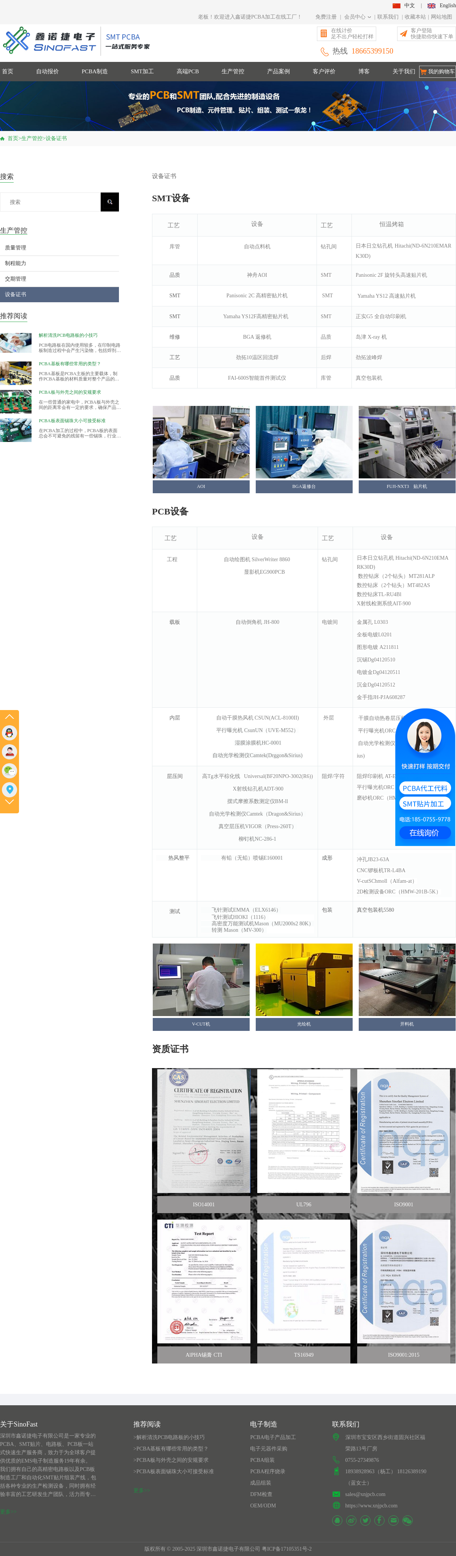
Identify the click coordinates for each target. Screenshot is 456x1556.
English (442, 5)
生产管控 (233, 71)
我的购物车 (441, 71)
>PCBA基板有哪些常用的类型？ (171, 1449)
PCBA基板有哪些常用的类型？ (70, 363)
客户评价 (324, 71)
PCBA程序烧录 (267, 1471)
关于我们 (404, 71)
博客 (364, 71)
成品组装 (260, 1483)
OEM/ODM (263, 1506)
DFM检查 (261, 1494)
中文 (403, 5)
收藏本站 (415, 17)
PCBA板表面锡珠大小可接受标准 (72, 420)
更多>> (8, 1512)
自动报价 (47, 71)
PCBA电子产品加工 (273, 1437)
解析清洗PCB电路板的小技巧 (68, 335)
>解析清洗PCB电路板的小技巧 (169, 1437)
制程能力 (15, 263)
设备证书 (56, 138)
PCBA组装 (262, 1460)
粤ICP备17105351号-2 (287, 1549)
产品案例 (278, 71)
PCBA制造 (95, 71)
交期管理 (15, 279)
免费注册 (326, 17)
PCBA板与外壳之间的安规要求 (70, 392)
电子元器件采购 (268, 1449)
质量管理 (15, 248)
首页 (7, 71)
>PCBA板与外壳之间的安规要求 (171, 1460)
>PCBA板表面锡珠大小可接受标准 (173, 1471)
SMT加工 (142, 71)
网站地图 (441, 17)
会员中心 (357, 17)
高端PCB (188, 71)
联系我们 (388, 17)
